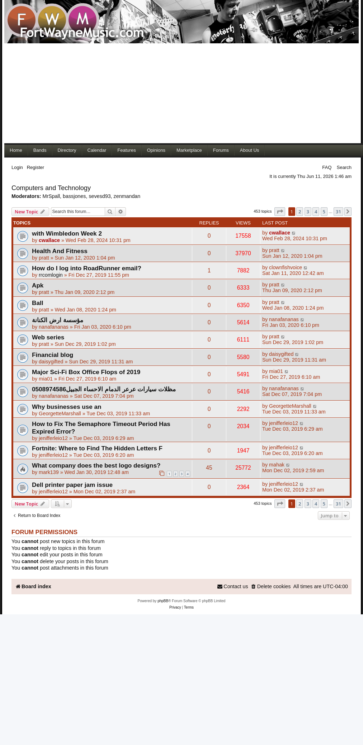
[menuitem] (271, 586)
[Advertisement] (137, 93)
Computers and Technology (51, 188)
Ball (37, 302)
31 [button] (338, 211)
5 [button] (324, 211)
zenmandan (127, 196)
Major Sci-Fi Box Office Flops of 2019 (86, 372)
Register (35, 167)
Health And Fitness (60, 251)
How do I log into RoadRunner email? (86, 268)
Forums (221, 150)
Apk (37, 285)
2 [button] (299, 211)
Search (344, 167)
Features (126, 150)
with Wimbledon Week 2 (67, 233)
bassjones (74, 196)
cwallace (49, 240)
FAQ (326, 167)
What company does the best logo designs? (96, 465)
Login (17, 167)
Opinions (156, 150)
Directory (67, 150)
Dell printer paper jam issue (72, 484)
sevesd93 (99, 196)
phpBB (162, 601)
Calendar (97, 150)
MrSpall (51, 196)
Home (16, 150)
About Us (249, 150)
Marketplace (189, 150)
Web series (48, 337)
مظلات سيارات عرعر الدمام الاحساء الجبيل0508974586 (104, 389)
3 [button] (308, 211)
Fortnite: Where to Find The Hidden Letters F (97, 448)
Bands (40, 150)
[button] (279, 211)
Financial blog (52, 354)
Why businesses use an (67, 406)
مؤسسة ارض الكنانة (57, 320)
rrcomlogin (51, 275)
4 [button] (316, 211)
